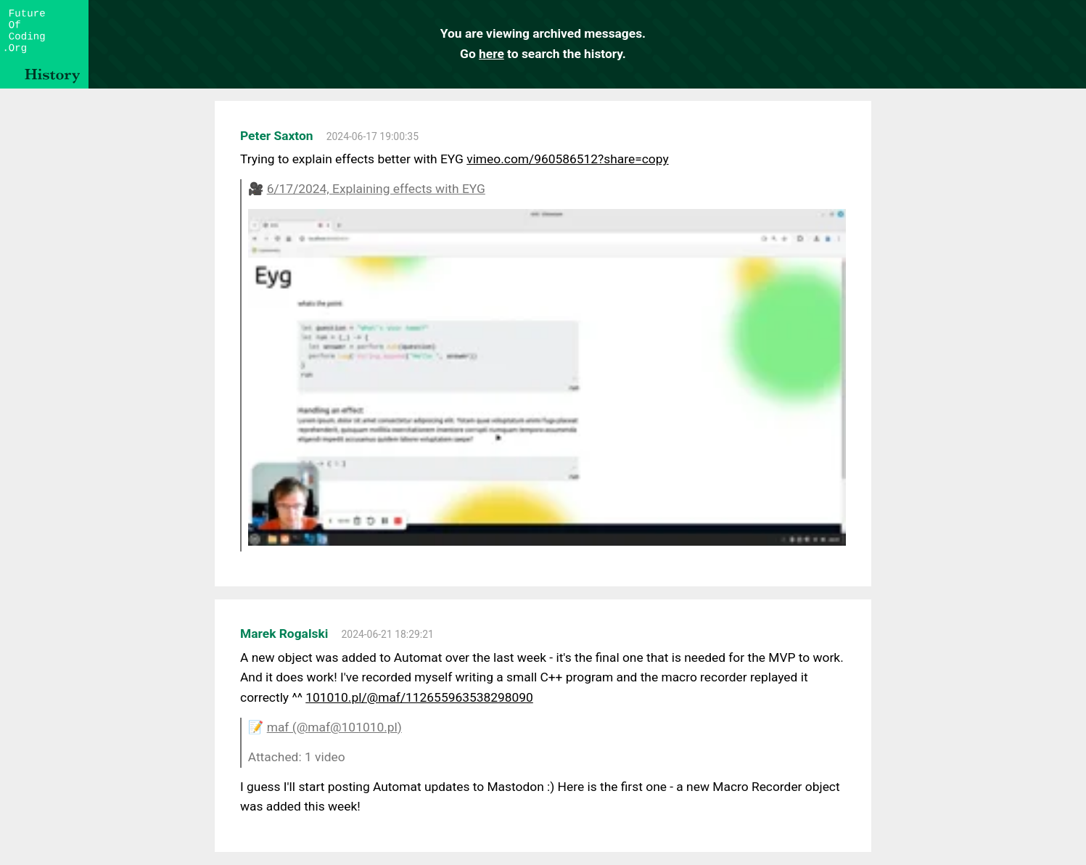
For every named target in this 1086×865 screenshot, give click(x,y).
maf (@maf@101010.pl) (334, 727)
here (491, 53)
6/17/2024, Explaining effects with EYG (376, 188)
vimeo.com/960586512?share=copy (567, 159)
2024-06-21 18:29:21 (388, 634)
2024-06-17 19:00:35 (372, 136)
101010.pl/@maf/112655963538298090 (419, 697)
